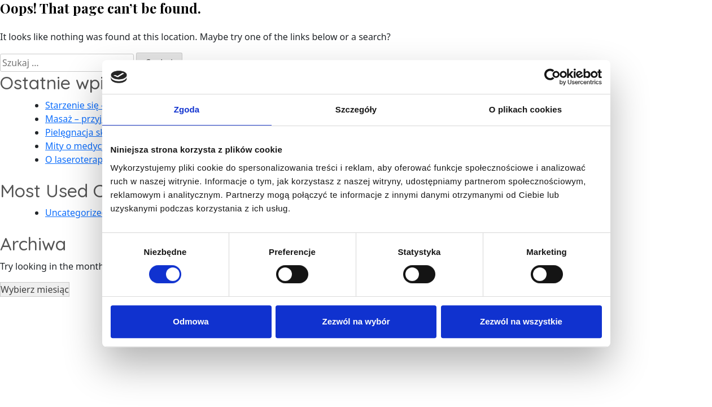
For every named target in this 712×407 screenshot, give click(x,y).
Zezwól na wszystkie (521, 321)
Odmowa (190, 321)
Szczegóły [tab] (356, 109)
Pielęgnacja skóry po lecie (99, 132)
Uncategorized (76, 212)
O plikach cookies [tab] (525, 109)
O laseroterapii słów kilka (98, 159)
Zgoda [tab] (187, 109)
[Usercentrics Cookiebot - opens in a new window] (552, 76)
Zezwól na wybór (356, 321)
